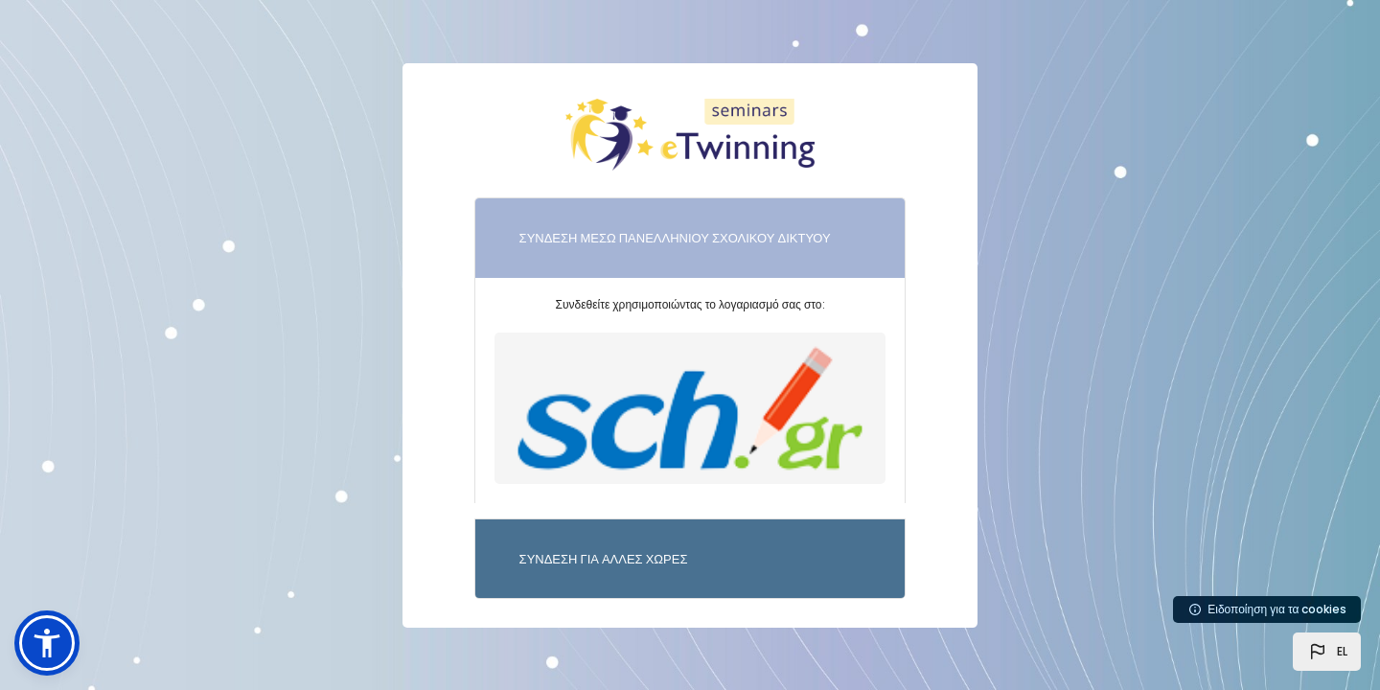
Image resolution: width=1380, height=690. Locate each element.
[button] (1327, 651)
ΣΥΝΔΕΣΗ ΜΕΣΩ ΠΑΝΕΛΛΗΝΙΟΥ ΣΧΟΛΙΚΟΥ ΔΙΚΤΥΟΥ (675, 238)
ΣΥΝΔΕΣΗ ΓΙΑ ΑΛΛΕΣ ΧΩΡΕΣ (603, 559)
